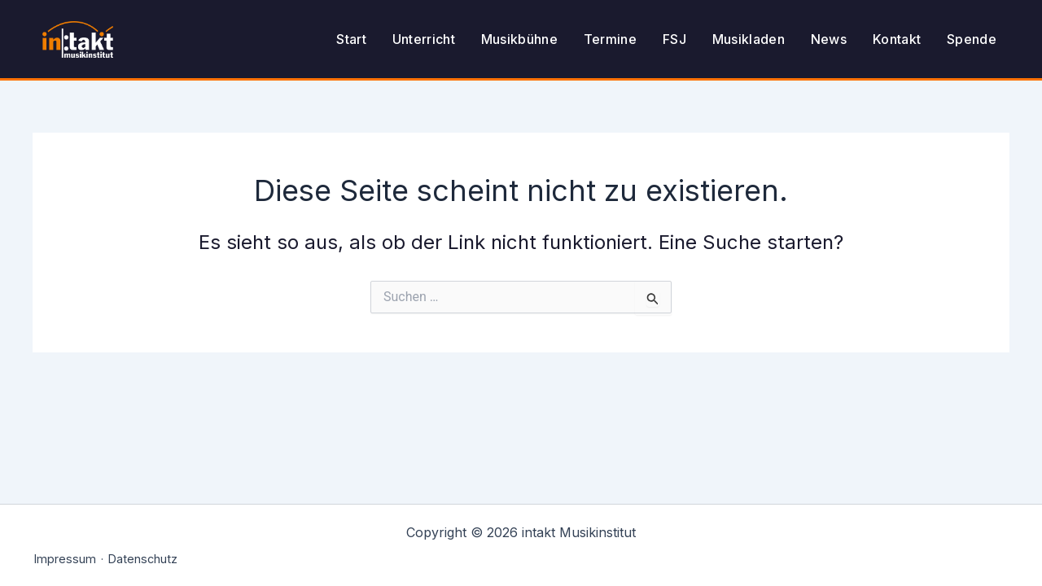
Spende (971, 39)
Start (351, 39)
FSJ (674, 39)
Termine (610, 39)
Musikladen (748, 39)
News (829, 39)
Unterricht (423, 39)
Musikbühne (519, 39)
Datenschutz (142, 559)
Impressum (65, 559)
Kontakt (897, 39)
